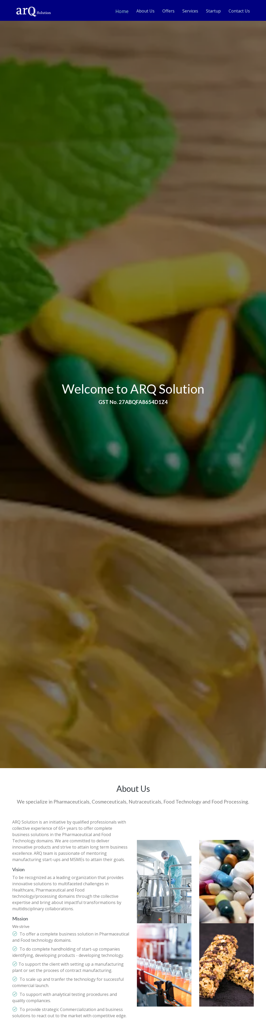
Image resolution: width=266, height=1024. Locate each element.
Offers (168, 11)
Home (122, 11)
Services (190, 11)
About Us (145, 11)
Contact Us (239, 11)
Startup (213, 11)
